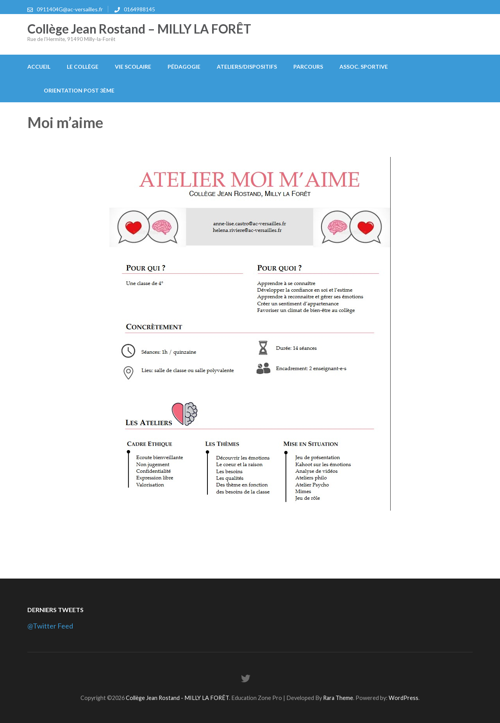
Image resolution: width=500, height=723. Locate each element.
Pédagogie (184, 66)
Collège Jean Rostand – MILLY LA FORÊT (139, 28)
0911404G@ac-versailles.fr (70, 9)
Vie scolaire (133, 66)
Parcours (308, 66)
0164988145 (139, 9)
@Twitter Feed (50, 625)
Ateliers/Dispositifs (247, 66)
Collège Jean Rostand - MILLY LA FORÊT (177, 698)
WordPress (403, 698)
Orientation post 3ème (79, 90)
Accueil (38, 66)
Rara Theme (338, 698)
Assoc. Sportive (363, 66)
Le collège (82, 66)
